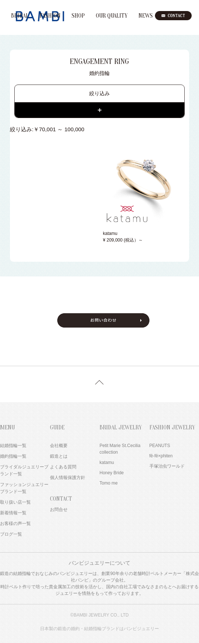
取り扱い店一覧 (15, 502)
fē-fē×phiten (161, 455)
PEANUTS (159, 445)
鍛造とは (59, 456)
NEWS (145, 16)
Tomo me (108, 483)
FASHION (50, 16)
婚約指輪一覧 (13, 456)
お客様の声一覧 (15, 523)
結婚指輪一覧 (13, 445)
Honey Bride (112, 472)
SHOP (78, 16)
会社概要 (59, 445)
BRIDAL (20, 16)
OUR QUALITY (111, 16)
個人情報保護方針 (67, 477)
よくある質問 (63, 466)
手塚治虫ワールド (167, 466)
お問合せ (59, 509)
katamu (107, 462)
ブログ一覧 (11, 534)
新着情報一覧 (13, 512)
